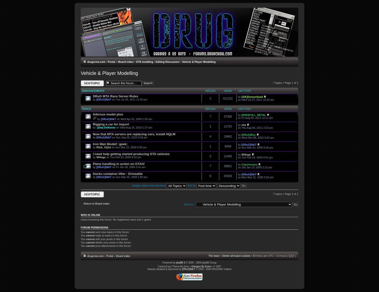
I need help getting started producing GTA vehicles (131, 154)
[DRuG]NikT (103, 99)
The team (213, 255)
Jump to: (189, 204)
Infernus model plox (108, 114)
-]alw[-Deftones (106, 127)
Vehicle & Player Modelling (198, 61)
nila (243, 124)
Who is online (90, 215)
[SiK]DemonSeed (252, 96)
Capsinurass (249, 164)
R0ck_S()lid (103, 147)
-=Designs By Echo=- (201, 266)
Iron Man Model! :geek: (110, 144)
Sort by (202, 185)
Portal (111, 61)
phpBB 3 (180, 262)
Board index (126, 61)
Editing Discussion (168, 61)
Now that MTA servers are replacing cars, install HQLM (134, 134)
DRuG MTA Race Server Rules (115, 96)
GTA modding (144, 61)
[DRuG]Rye (248, 134)
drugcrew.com (96, 61)
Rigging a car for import (111, 124)
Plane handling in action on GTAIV (119, 164)
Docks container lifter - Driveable (118, 174)
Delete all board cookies (236, 255)
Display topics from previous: (159, 185)
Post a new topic (92, 83)
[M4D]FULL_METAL (253, 115)
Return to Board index (96, 203)
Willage (101, 157)
